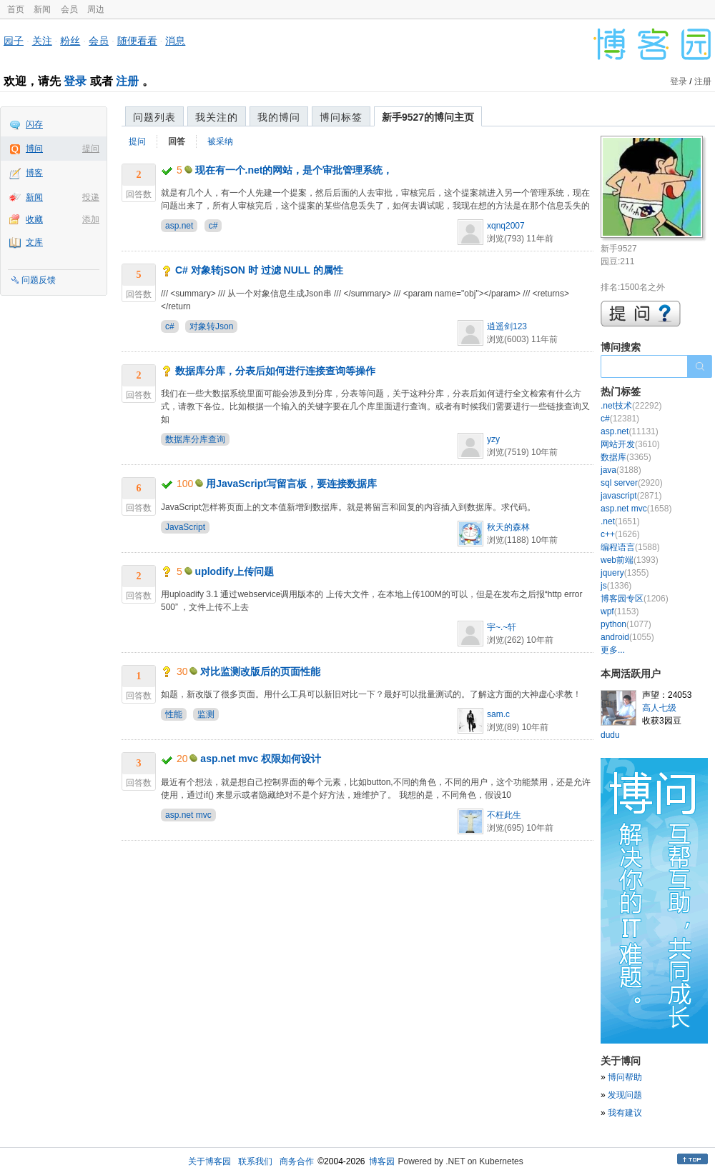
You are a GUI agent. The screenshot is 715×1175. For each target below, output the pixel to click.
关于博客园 (209, 1161)
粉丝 (70, 40)
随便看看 (137, 40)
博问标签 (341, 117)
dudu (610, 735)
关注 (42, 40)
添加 (90, 219)
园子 (14, 40)
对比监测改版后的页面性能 (260, 671)
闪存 (34, 124)
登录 (75, 81)
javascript (631, 496)
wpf (619, 611)
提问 (90, 149)
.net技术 (631, 406)
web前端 (630, 560)
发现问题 (625, 1095)
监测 (205, 714)
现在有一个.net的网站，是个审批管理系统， (294, 170)
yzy (493, 439)
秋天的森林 (508, 527)
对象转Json (211, 326)
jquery (625, 573)
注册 (127, 81)
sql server (632, 483)
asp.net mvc (188, 815)
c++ (620, 534)
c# (213, 226)
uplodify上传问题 (234, 571)
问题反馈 (38, 280)
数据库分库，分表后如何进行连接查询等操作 (275, 370)
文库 (34, 242)
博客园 (382, 1161)
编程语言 (630, 547)
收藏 (34, 219)
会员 (69, 9)
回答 (176, 141)
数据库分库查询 (195, 439)
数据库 (626, 457)
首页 (15, 9)
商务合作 (297, 1161)
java (621, 470)
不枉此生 (504, 815)
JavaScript (185, 527)
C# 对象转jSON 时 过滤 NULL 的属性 (259, 270)
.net (620, 521)
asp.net (179, 226)
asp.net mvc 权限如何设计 (260, 758)
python (626, 624)
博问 (34, 149)
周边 (95, 9)
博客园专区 (635, 599)
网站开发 (630, 444)
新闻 (42, 9)
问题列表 (154, 117)
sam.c (498, 714)
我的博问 (278, 117)
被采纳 (220, 141)
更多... (613, 650)
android (627, 637)
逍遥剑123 (507, 326)
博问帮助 (625, 1077)
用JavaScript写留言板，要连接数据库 (291, 483)
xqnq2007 (506, 226)
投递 (90, 197)
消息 (175, 40)
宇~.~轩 (501, 627)
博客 (34, 173)
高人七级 (659, 708)
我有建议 (625, 1113)
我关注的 (216, 117)
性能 (173, 714)
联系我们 (255, 1161)
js (616, 586)
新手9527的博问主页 (428, 117)
